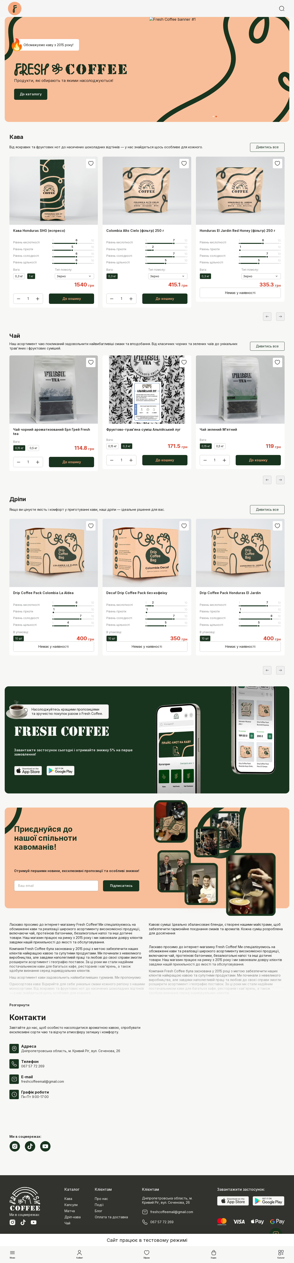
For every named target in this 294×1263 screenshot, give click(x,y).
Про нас (101, 1199)
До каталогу (31, 94)
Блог (98, 1211)
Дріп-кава (72, 1217)
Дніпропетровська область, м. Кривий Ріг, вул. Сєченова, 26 (70, 1051)
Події (99, 1205)
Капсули (71, 1205)
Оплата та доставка (111, 1217)
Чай (67, 1223)
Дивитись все (267, 147)
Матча (69, 1211)
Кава (68, 1199)
